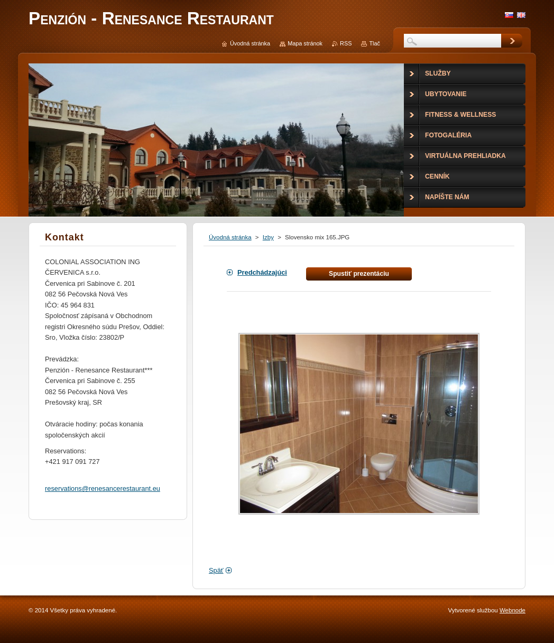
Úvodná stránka (230, 237)
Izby (268, 237)
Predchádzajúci (262, 272)
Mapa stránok (305, 43)
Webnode (512, 610)
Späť (216, 570)
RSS (346, 43)
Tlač (374, 43)
